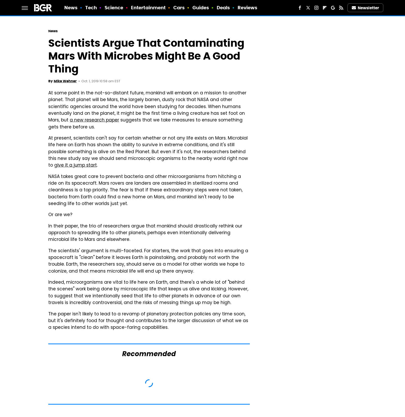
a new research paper (94, 120)
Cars (179, 8)
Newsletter (365, 7)
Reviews (248, 8)
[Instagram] (316, 8)
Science (114, 8)
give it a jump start (75, 165)
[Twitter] (308, 8)
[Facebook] (300, 8)
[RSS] (341, 8)
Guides (200, 8)
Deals (223, 8)
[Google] (333, 8)
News (70, 8)
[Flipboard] (325, 8)
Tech (91, 8)
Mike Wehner (65, 81)
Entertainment (148, 8)
